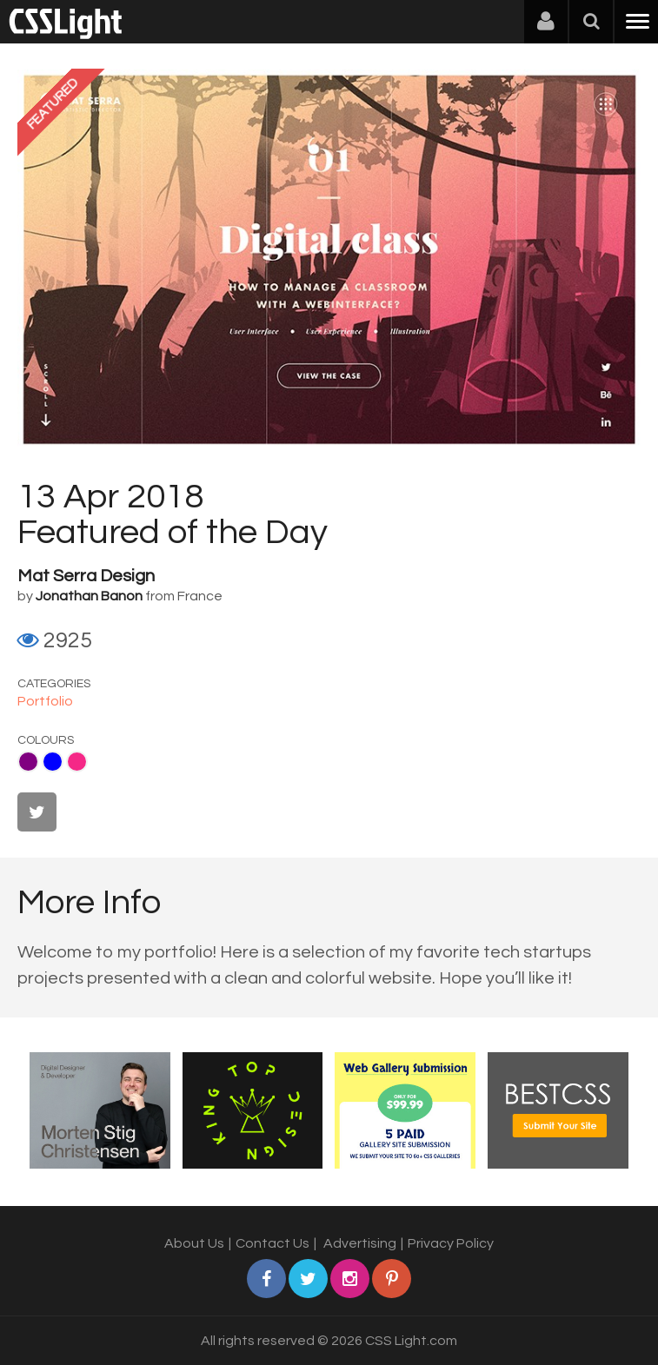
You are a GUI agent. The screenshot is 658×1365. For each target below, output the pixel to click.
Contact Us (272, 1243)
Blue (52, 761)
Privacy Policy (451, 1243)
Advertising (359, 1243)
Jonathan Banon (89, 596)
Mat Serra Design (86, 576)
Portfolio (45, 701)
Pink (77, 761)
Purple (28, 761)
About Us (194, 1243)
